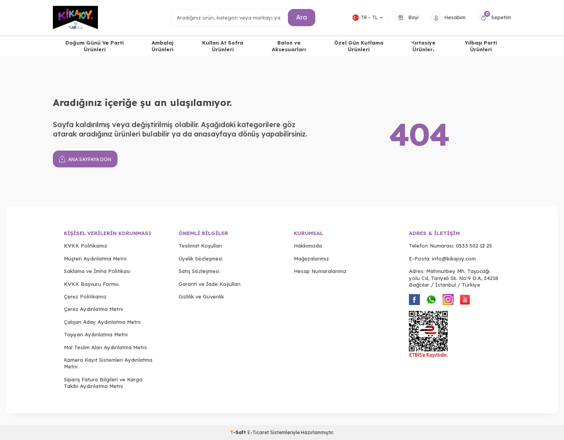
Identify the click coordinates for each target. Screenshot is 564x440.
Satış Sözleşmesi (199, 271)
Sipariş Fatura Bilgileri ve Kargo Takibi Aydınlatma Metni (103, 382)
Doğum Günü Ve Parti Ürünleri (94, 46)
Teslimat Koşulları (200, 245)
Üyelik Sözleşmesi (200, 258)
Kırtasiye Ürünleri (423, 46)
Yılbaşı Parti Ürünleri (481, 46)
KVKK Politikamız (85, 245)
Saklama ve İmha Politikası (97, 271)
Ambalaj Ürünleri (163, 46)
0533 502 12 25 (474, 245)
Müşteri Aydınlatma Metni (95, 258)
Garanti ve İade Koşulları (209, 284)
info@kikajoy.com (454, 258)
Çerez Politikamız (85, 296)
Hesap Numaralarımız (320, 271)
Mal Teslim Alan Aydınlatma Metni (105, 347)
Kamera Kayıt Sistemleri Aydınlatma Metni (108, 363)
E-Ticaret (258, 432)
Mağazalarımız (311, 258)
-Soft (239, 432)
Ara (301, 17)
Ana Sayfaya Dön (85, 158)
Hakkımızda (308, 245)
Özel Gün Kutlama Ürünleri (358, 46)
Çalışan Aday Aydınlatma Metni (102, 322)
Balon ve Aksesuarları (289, 46)
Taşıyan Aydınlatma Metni (96, 334)
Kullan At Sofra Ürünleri (222, 46)
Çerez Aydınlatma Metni (93, 309)
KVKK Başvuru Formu (91, 284)
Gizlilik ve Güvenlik (201, 296)
